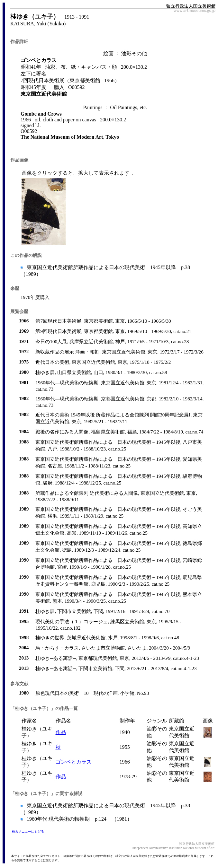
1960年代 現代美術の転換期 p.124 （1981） (78, 819)
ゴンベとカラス (74, 762)
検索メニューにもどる (28, 831)
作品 (61, 732)
